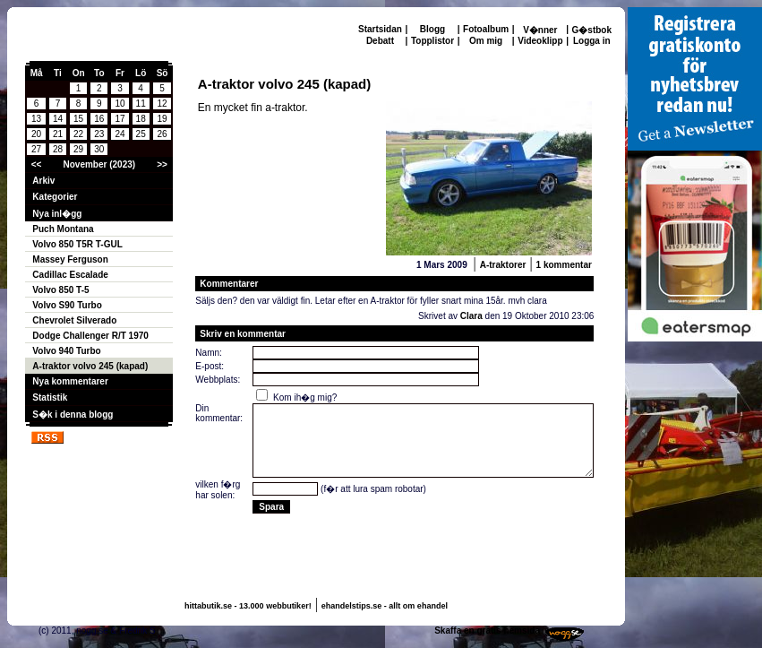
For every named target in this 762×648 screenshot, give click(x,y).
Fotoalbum (486, 29)
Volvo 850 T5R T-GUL (77, 244)
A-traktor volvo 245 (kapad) (90, 366)
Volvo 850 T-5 (60, 290)
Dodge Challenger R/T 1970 (90, 336)
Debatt (380, 41)
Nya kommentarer (69, 381)
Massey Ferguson (69, 259)
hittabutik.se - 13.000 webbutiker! (248, 605)
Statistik (49, 397)
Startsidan (380, 29)
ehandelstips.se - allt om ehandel (384, 605)
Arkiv (43, 181)
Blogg (432, 29)
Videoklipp (540, 41)
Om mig (485, 41)
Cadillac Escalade (70, 275)
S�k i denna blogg (72, 414)
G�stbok (592, 30)
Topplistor (432, 41)
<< (36, 164)
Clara (471, 316)
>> (162, 164)
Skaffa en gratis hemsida (487, 630)
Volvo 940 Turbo (66, 351)
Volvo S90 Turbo (66, 305)
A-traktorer (503, 265)
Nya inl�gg (56, 214)
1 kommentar (564, 265)
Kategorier (54, 197)
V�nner (540, 30)
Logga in (592, 41)
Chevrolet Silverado (74, 320)
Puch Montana (62, 229)
